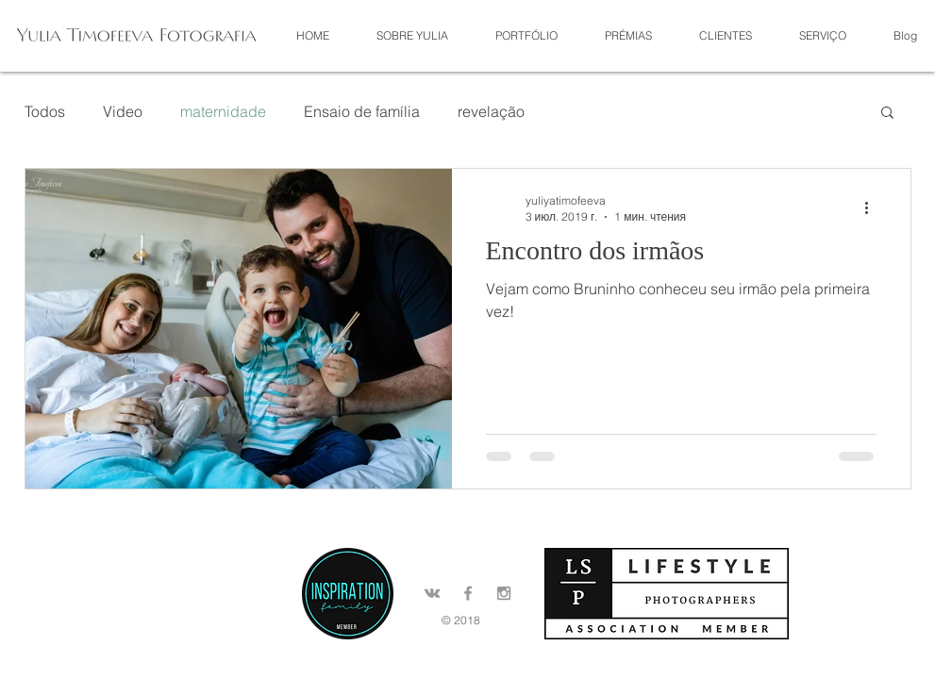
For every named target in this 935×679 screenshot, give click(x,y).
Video (122, 111)
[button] (526, 35)
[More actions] (873, 207)
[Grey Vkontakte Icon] (432, 593)
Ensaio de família (362, 111)
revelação (491, 111)
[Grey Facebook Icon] (468, 593)
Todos (45, 111)
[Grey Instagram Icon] (503, 593)
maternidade (223, 111)
